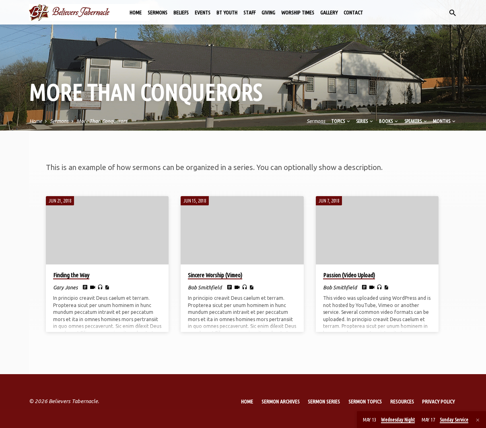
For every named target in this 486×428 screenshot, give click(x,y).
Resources (402, 401)
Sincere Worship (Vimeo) (215, 275)
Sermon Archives (281, 401)
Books (389, 121)
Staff (249, 12)
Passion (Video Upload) (349, 275)
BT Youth (226, 12)
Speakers (416, 121)
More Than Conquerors (101, 121)
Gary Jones (65, 287)
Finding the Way (71, 275)
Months (445, 121)
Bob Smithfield (205, 287)
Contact (353, 12)
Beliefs (181, 12)
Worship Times (297, 12)
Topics (341, 121)
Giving (268, 12)
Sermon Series (324, 401)
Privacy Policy (438, 401)
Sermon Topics (365, 401)
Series (365, 121)
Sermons (157, 12)
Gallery (329, 12)
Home (136, 12)
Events (202, 12)
